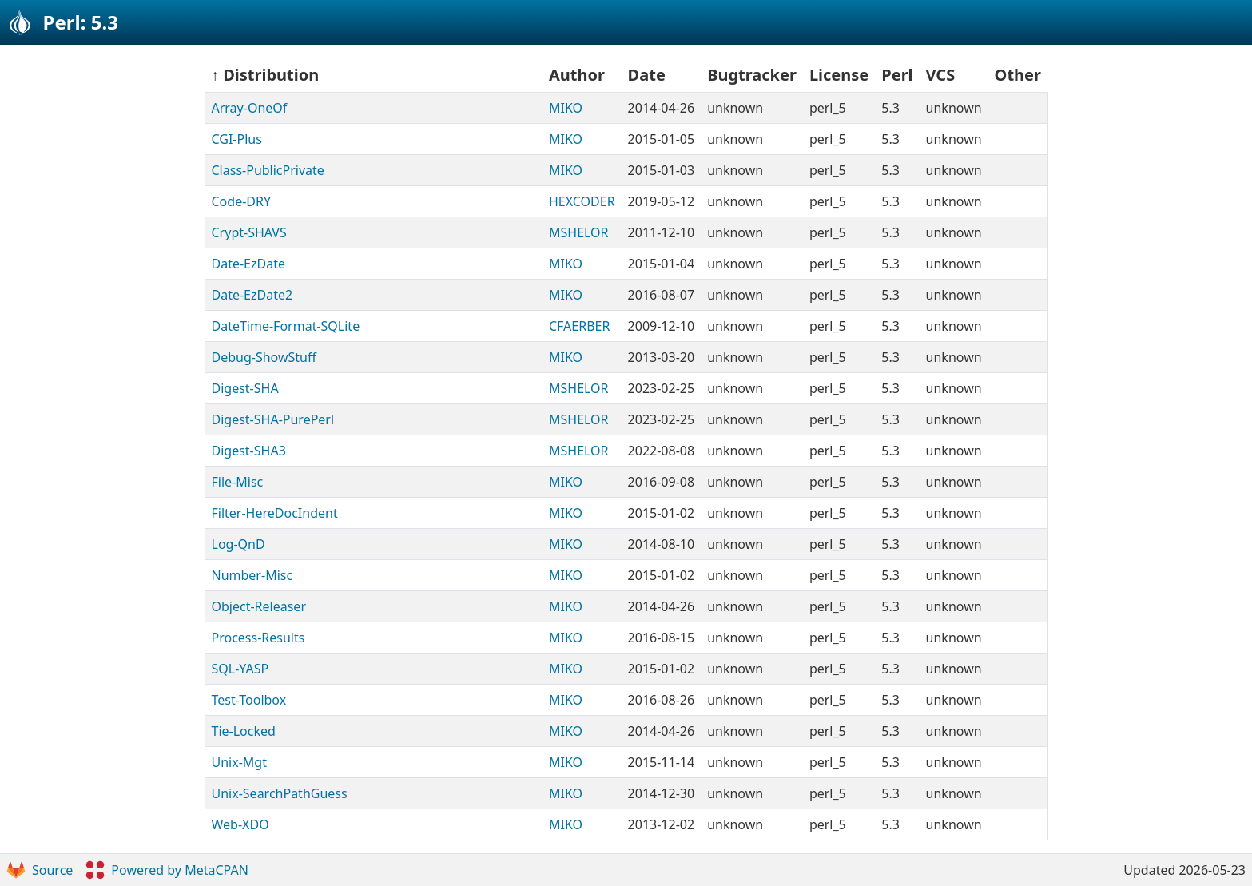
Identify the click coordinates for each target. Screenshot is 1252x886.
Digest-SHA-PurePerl (273, 419)
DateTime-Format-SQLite (286, 326)
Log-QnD (238, 544)
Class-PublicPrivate (268, 170)
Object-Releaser (259, 606)
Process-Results (258, 637)
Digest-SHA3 (249, 450)
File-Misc (238, 482)
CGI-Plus (237, 139)
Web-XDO (240, 824)
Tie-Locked (244, 731)
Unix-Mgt (239, 762)
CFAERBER (579, 326)
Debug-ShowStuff (264, 357)
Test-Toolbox (249, 700)
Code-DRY (242, 201)
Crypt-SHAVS (249, 232)
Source (39, 870)
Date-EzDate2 (252, 295)
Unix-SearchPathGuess (280, 793)
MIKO (565, 108)
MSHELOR (579, 232)
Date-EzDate (248, 263)
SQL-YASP (240, 668)
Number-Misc (252, 575)
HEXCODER (582, 201)
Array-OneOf (250, 108)
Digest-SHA (245, 388)
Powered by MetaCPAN (166, 870)
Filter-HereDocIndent (275, 513)
